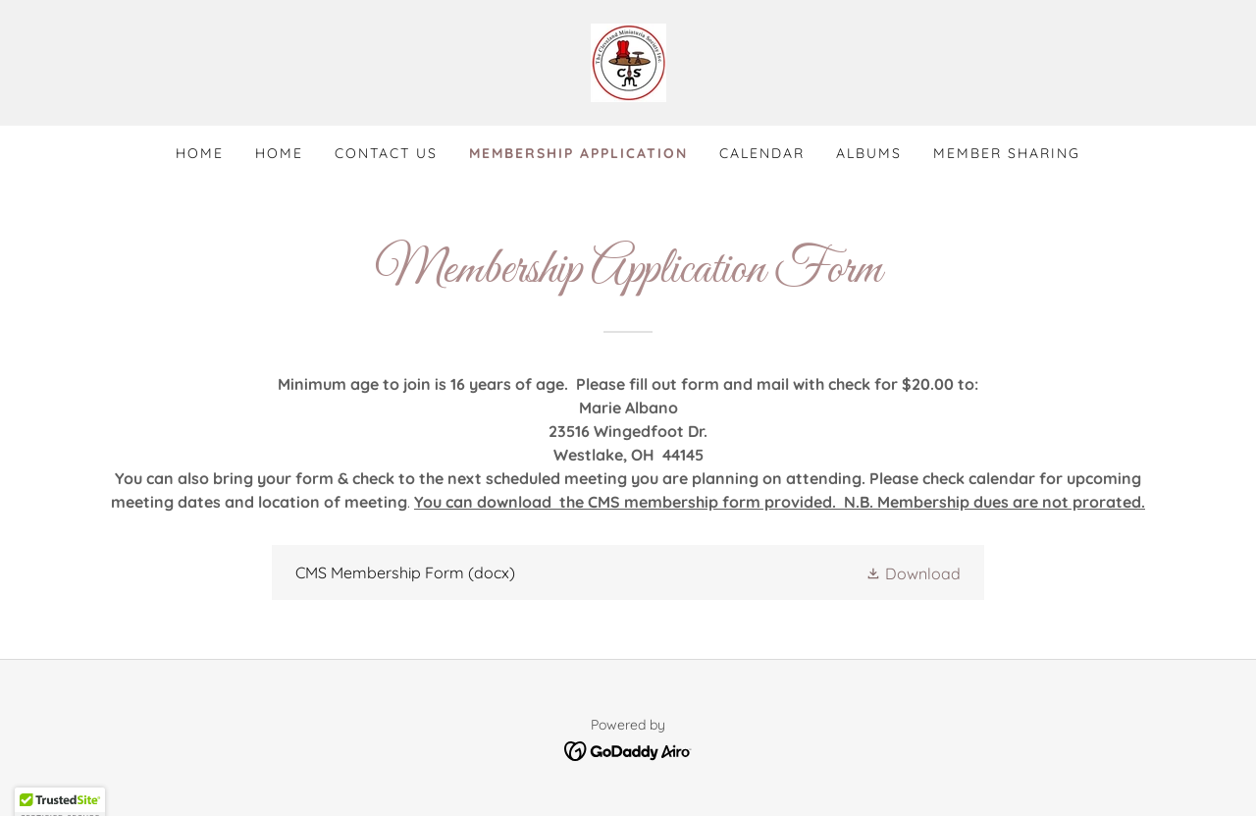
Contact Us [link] (386, 153)
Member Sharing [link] (1006, 153)
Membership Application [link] (578, 153)
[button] (913, 572)
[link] (628, 61)
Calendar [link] (762, 153)
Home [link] (200, 153)
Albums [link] (869, 153)
